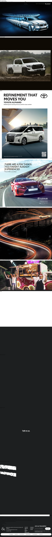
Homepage (11, 534)
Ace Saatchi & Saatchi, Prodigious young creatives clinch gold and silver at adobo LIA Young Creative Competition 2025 (16, 519)
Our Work (16, 534)
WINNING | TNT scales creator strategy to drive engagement (8, 518)
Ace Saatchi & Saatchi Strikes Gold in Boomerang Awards (8, 521)
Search (51, 515)
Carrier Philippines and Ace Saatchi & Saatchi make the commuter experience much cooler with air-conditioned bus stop (16, 520)
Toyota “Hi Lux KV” (2, 407)
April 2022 (1, 531)
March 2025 (1, 527)
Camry (1, 291)
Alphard (1, 90)
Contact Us (41, 534)
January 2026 (2, 526)
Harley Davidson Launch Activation (5, 461)
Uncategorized (2, 536)
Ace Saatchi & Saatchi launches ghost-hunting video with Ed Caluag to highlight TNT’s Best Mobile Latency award (15, 517)
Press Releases (35, 534)
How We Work (22, 534)
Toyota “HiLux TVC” (3, 354)
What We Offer (28, 534)
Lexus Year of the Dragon (3, 207)
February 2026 (2, 525)
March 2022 (1, 532)
